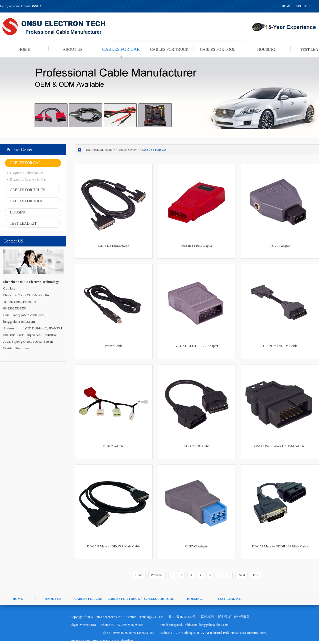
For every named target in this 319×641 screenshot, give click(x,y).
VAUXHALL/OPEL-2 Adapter (197, 346)
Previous (157, 575)
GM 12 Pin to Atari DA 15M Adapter (280, 446)
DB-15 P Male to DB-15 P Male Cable (113, 546)
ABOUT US (303, 6)
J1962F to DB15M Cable (280, 346)
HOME (286, 6)
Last (255, 575)
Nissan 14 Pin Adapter (196, 246)
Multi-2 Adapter (113, 446)
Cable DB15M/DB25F (113, 246)
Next (241, 575)
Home (139, 575)
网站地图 (206, 617)
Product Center (127, 150)
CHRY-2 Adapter (197, 546)
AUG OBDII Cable (196, 446)
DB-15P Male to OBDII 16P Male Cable (280, 546)
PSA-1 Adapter (280, 246)
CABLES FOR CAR (155, 150)
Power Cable (114, 346)
